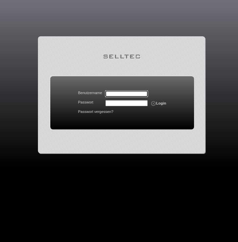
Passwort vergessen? (95, 112)
